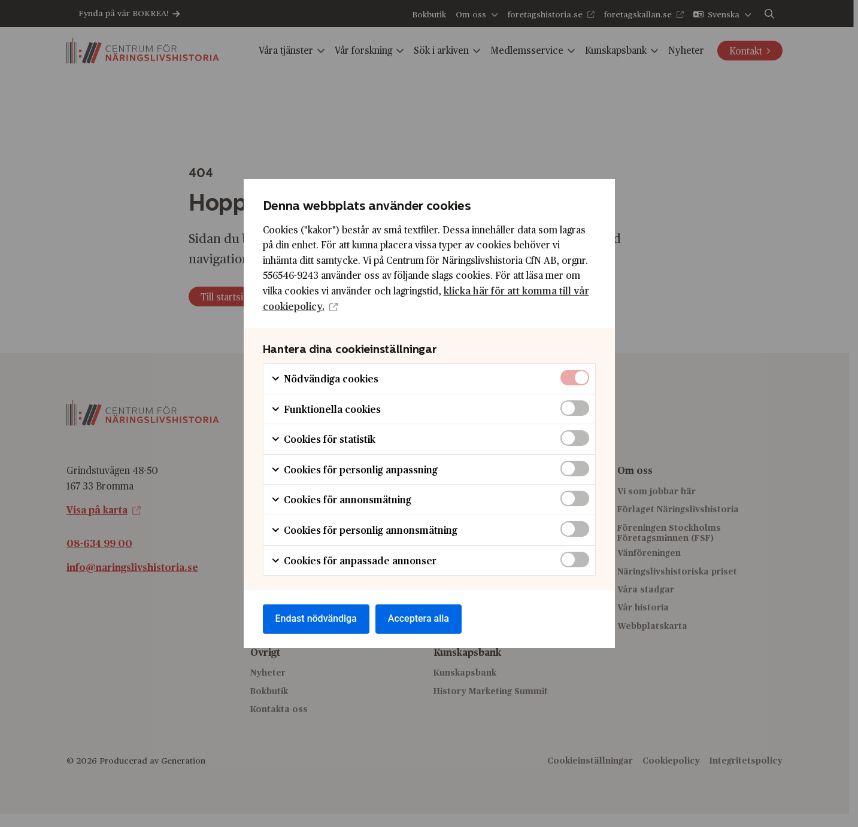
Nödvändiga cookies (324, 378)
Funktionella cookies (326, 409)
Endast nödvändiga (316, 618)
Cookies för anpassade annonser (353, 560)
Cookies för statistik (323, 439)
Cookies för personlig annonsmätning (364, 530)
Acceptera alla (418, 618)
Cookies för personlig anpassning (354, 469)
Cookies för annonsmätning (341, 499)
